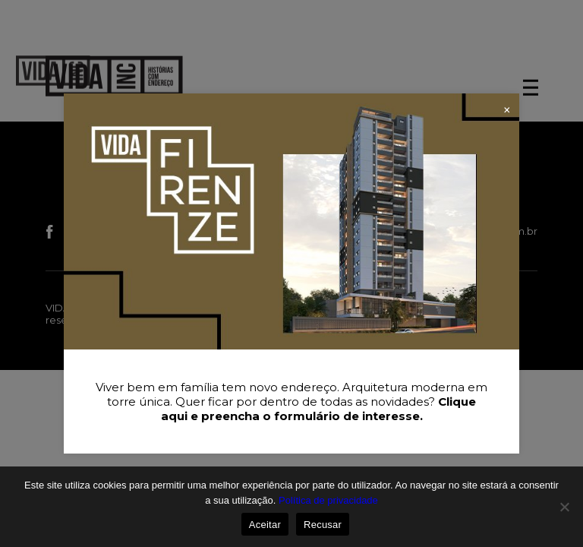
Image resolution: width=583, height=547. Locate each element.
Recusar (323, 524)
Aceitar (265, 524)
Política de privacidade (328, 500)
